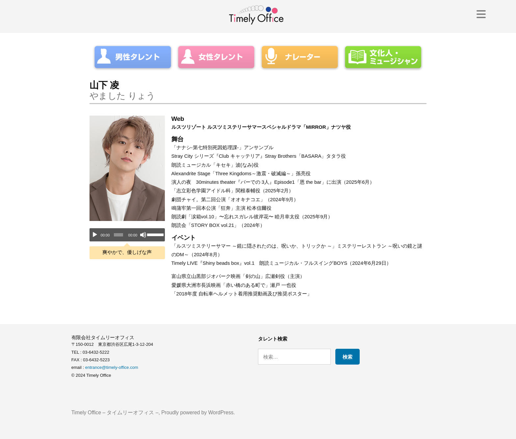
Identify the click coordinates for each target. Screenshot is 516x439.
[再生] (94, 235)
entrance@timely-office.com (111, 367)
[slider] (118, 234)
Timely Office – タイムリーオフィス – (115, 412)
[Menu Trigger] (481, 14)
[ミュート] (143, 235)
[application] (127, 234)
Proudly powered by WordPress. (198, 412)
